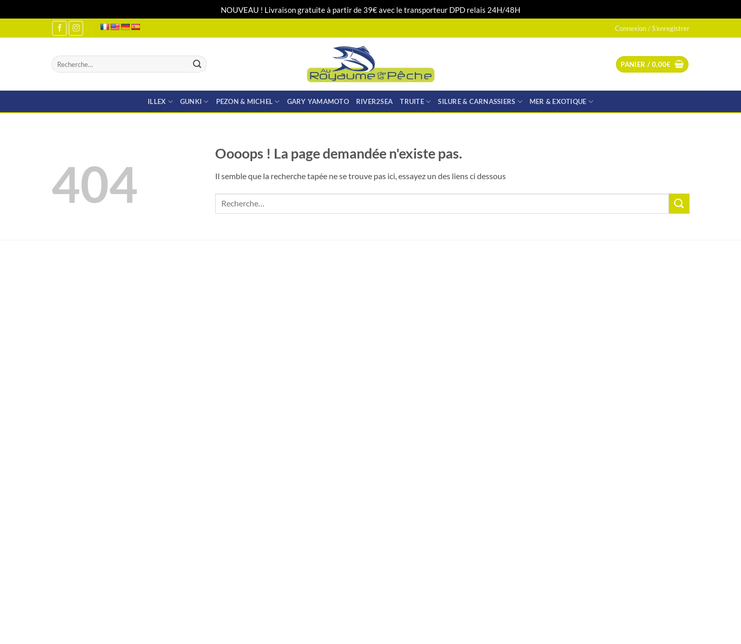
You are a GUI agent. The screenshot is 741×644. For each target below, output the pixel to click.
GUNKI (194, 102)
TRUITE (415, 102)
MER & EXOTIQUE (561, 102)
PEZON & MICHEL (248, 102)
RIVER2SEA (374, 101)
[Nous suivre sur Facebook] (59, 28)
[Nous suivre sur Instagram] (75, 28)
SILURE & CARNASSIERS (480, 102)
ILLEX (160, 102)
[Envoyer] (197, 64)
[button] (652, 64)
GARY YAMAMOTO (318, 101)
